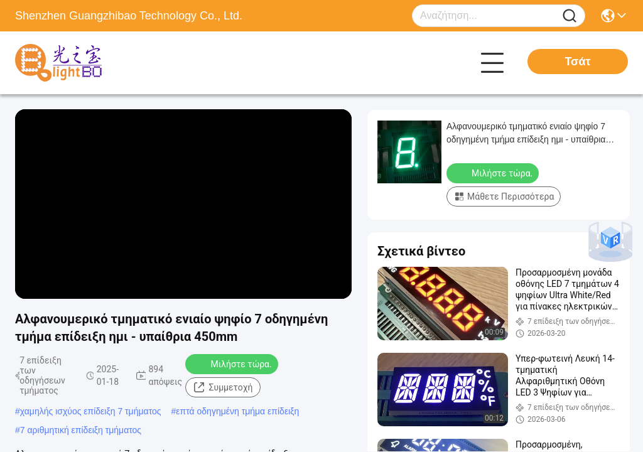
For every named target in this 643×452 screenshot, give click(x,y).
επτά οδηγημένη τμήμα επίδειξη (237, 411)
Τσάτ (577, 61)
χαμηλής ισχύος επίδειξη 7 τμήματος (90, 411)
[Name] (569, 16)
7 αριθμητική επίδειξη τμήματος (80, 430)
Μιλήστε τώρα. (232, 363)
